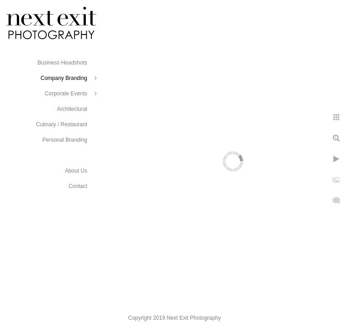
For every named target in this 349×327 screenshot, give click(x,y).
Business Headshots (62, 62)
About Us (76, 171)
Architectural (72, 109)
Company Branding (63, 78)
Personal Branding (64, 140)
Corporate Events (66, 93)
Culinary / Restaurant (61, 124)
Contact (78, 186)
